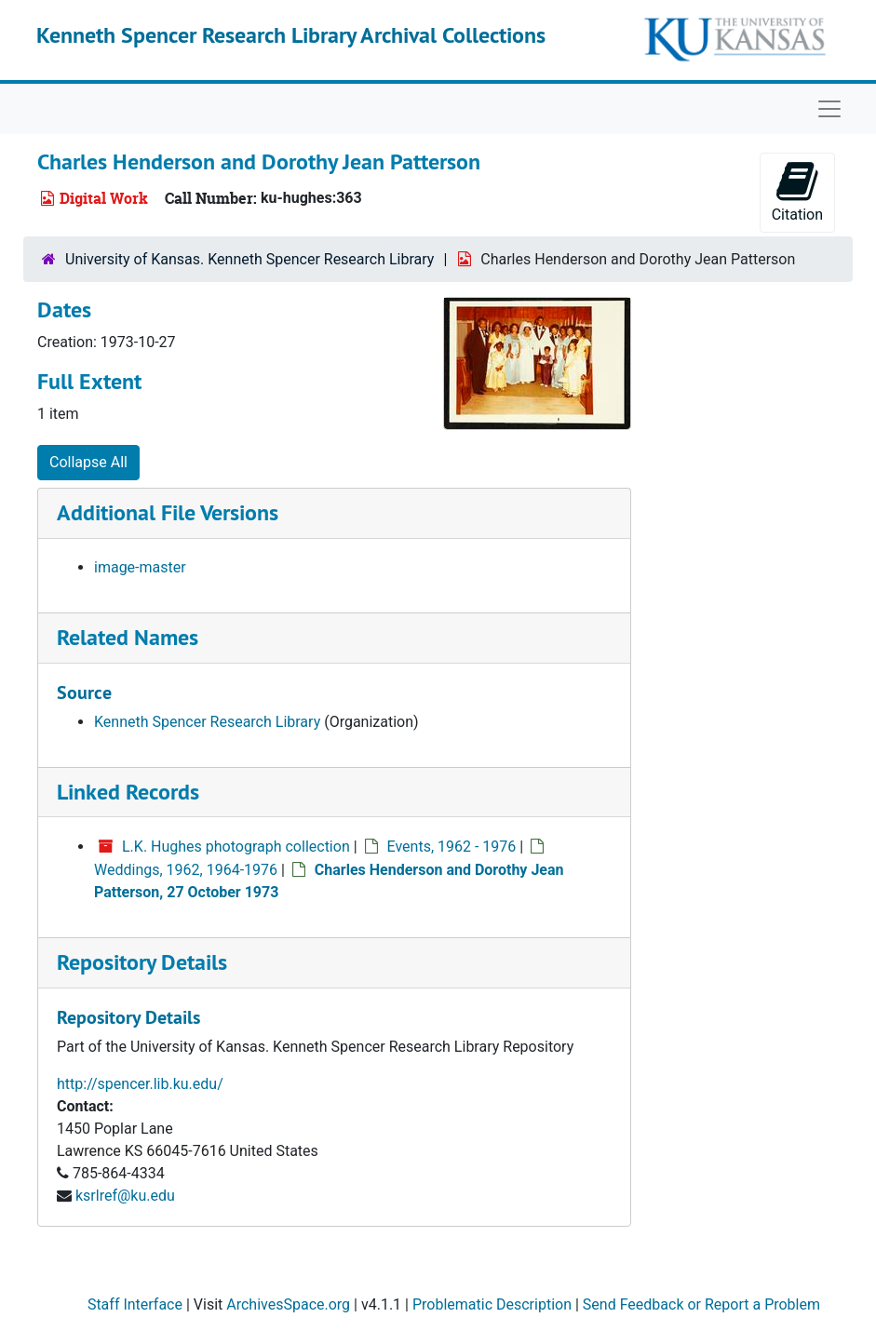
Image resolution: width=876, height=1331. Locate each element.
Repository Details (142, 962)
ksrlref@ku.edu (125, 1195)
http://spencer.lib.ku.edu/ (140, 1084)
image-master (140, 567)
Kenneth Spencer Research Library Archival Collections (291, 34)
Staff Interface (135, 1304)
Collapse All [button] (88, 462)
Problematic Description (492, 1304)
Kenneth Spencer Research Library (207, 722)
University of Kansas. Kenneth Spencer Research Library (249, 259)
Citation (797, 191)
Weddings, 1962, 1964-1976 (185, 870)
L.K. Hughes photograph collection (236, 846)
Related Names (127, 637)
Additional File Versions (167, 512)
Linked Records (128, 791)
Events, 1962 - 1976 (452, 846)
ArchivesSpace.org (288, 1304)
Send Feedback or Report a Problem (701, 1304)
